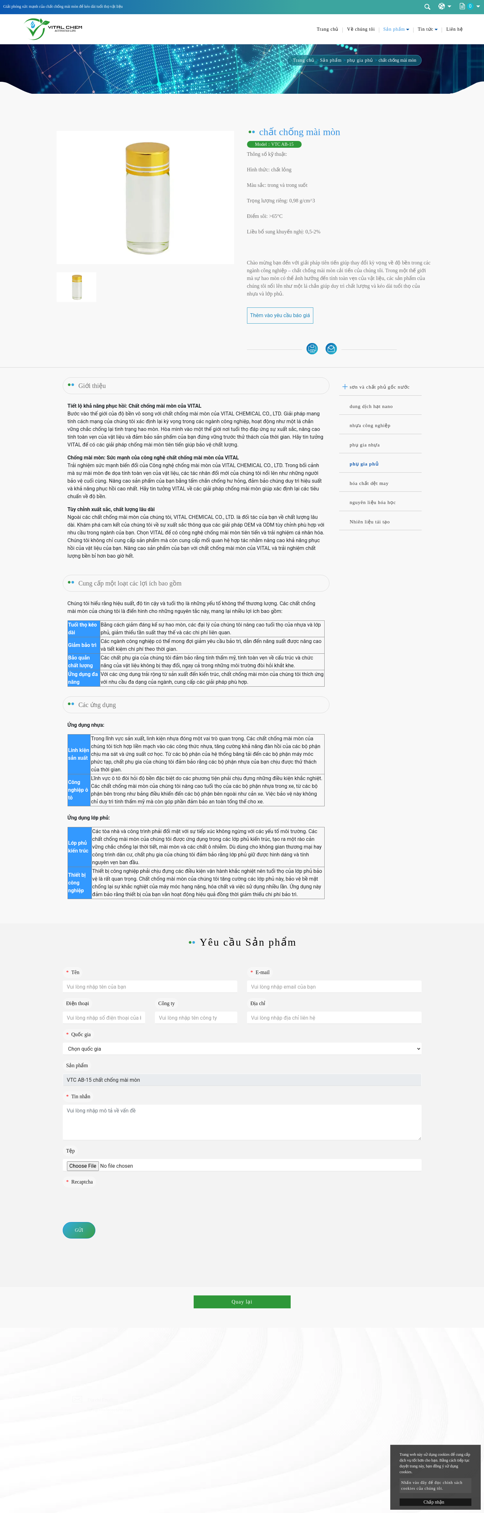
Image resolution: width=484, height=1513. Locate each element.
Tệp (70, 1151)
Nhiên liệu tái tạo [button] (370, 521)
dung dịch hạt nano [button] (371, 406)
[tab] (380, 387)
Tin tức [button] (426, 29)
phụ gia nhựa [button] (365, 444)
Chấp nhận (434, 1502)
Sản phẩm (331, 60)
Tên (73, 972)
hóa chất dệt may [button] (369, 483)
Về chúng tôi (361, 29)
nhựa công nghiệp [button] (370, 425)
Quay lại (242, 1301)
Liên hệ (454, 29)
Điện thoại (77, 1003)
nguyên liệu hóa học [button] (373, 502)
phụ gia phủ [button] (364, 464)
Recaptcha (79, 1182)
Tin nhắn (78, 1096)
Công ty (166, 1003)
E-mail (260, 972)
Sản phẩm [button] (394, 29)
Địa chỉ (258, 1003)
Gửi (79, 1230)
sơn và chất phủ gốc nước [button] (380, 387)
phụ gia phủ (360, 60)
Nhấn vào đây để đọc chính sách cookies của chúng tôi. (432, 1485)
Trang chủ (328, 29)
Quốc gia (78, 1034)
